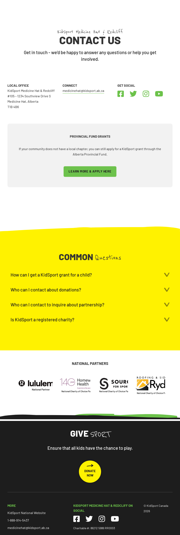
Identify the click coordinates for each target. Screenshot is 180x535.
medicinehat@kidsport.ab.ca (83, 91)
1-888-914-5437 (18, 520)
